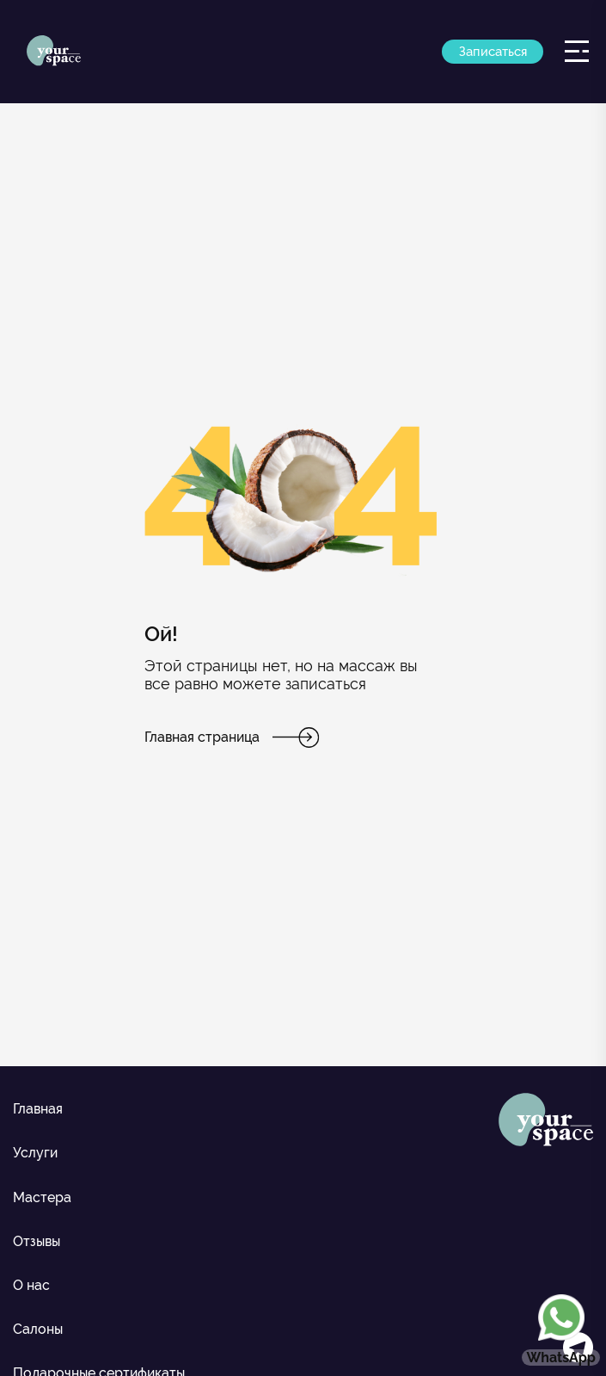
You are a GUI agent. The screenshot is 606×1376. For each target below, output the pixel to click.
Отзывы (36, 1241)
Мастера (42, 1197)
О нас (31, 1285)
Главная (38, 1109)
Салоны (38, 1329)
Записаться (493, 51)
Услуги (35, 1153)
